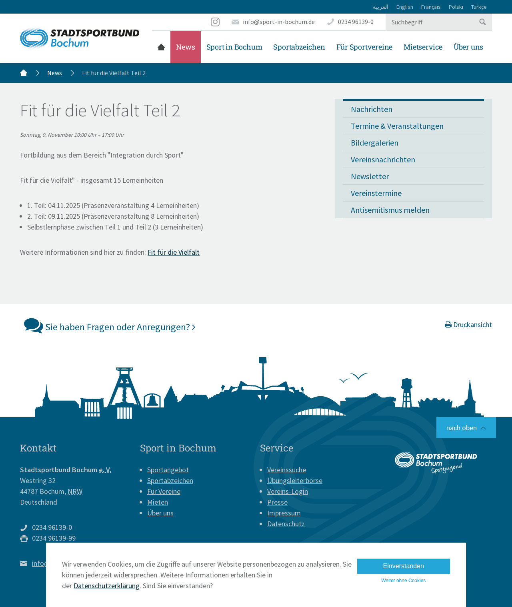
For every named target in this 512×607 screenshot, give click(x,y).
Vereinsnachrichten (383, 159)
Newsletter (370, 176)
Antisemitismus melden (390, 210)
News (185, 47)
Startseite (161, 47)
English (404, 6)
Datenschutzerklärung (107, 585)
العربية (380, 6)
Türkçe (479, 6)
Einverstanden (403, 566)
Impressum (284, 512)
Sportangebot (168, 469)
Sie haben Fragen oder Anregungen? (110, 325)
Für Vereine (163, 491)
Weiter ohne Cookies (403, 580)
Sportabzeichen (299, 47)
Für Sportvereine (364, 47)
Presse (277, 502)
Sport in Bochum (234, 47)
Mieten (157, 502)
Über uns (468, 47)
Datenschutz (286, 523)
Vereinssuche (286, 469)
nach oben (461, 427)
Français (431, 6)
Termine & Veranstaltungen (397, 126)
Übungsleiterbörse (294, 480)
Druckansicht (468, 324)
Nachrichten (371, 109)
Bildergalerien (374, 143)
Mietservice (423, 47)
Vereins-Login (287, 491)
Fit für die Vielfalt (174, 252)
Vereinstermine (376, 193)
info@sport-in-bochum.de (279, 22)
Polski (456, 6)
